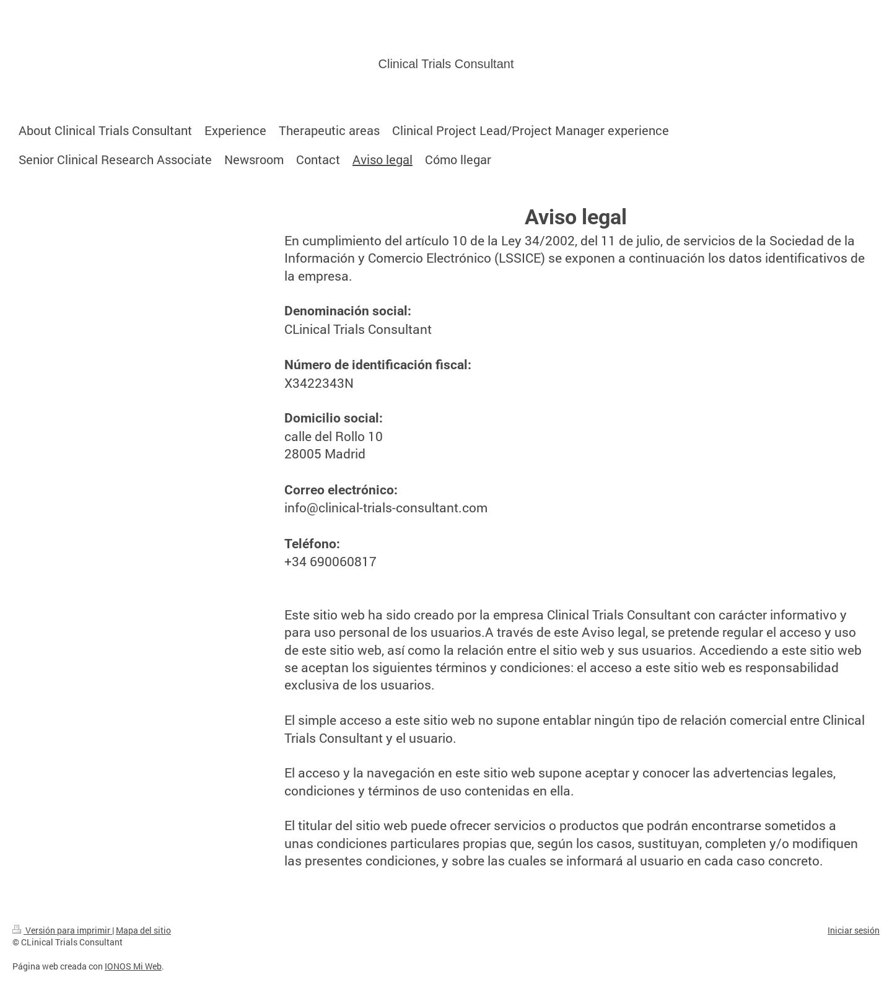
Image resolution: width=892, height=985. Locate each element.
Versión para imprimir (62, 930)
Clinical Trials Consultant (446, 64)
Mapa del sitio (143, 930)
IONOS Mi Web (133, 966)
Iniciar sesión (854, 930)
